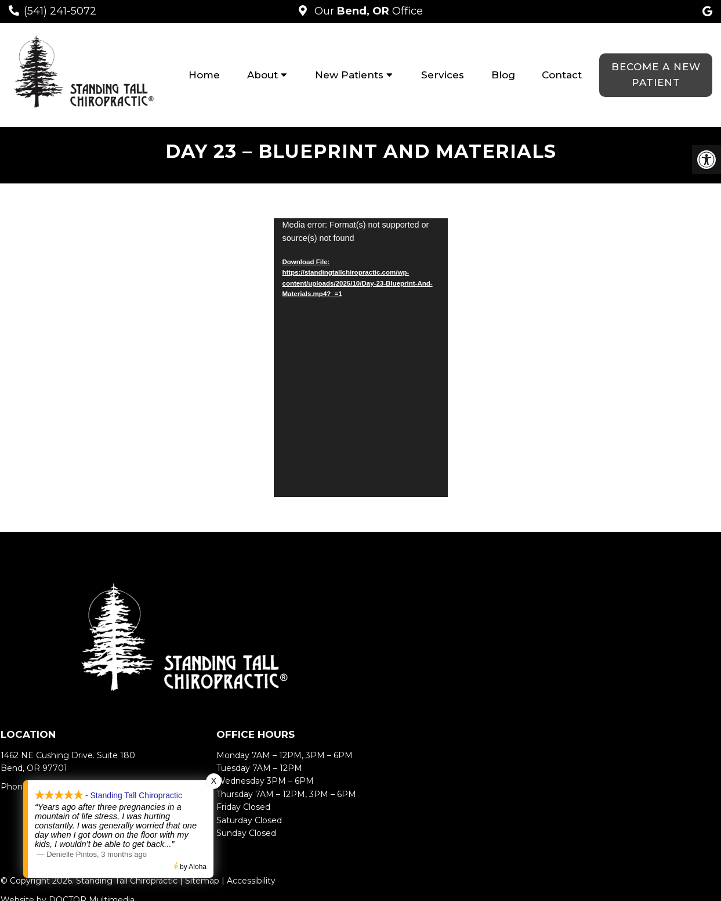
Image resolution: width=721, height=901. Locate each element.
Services (442, 75)
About (262, 75)
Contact (562, 75)
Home (204, 75)
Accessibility (251, 880)
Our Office (367, 11)
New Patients (349, 75)
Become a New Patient (656, 74)
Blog (503, 75)
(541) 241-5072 (60, 11)
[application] (361, 357)
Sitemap (202, 880)
